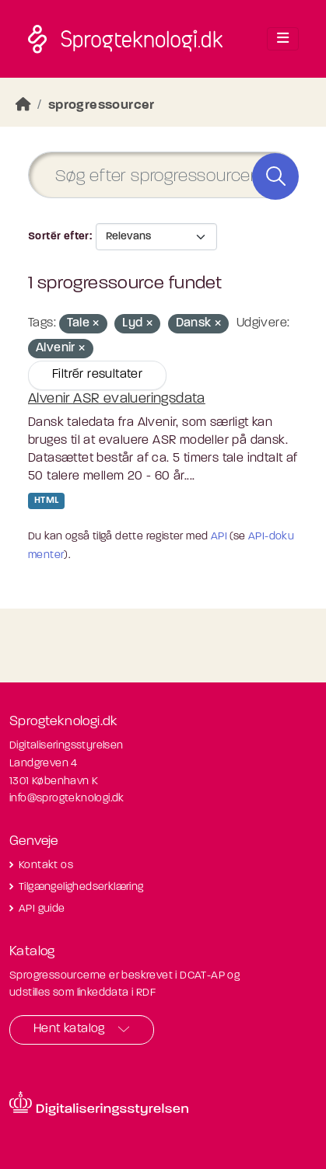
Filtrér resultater (97, 374)
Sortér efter (58, 237)
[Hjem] (23, 105)
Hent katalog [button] (69, 1029)
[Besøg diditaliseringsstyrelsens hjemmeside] (98, 1103)
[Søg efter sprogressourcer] (163, 175)
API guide (42, 909)
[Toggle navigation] (283, 39)
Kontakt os (46, 865)
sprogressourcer (101, 105)
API (219, 537)
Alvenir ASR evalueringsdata (116, 399)
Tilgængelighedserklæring (81, 887)
